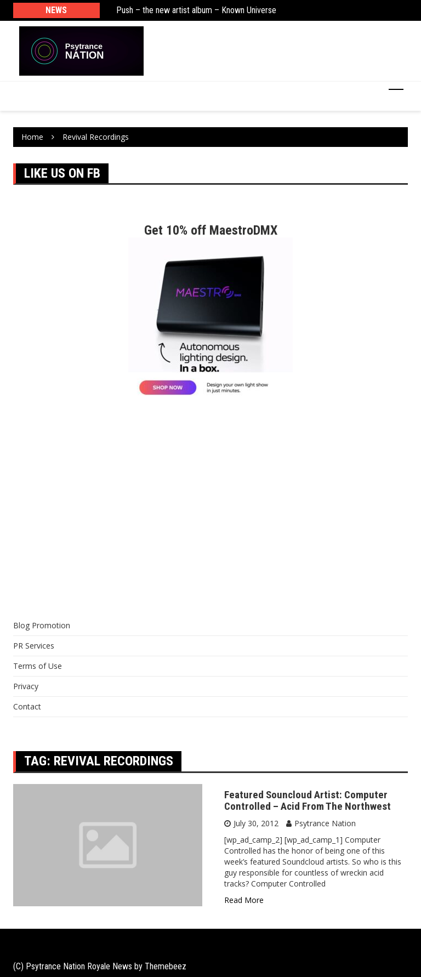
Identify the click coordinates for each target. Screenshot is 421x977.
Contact (27, 706)
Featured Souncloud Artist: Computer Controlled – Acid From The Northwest (307, 800)
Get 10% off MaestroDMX (210, 230)
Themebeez (165, 966)
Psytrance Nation (325, 823)
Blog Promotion (41, 625)
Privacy (25, 686)
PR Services (33, 645)
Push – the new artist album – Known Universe (196, 10)
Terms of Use (37, 666)
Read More (244, 900)
